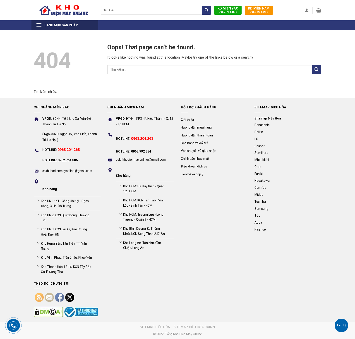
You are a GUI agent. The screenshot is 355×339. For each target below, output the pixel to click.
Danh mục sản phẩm (57, 25)
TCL (257, 215)
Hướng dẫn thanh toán (197, 135)
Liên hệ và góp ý (192, 174)
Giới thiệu (187, 120)
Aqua (258, 222)
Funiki (258, 174)
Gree (257, 167)
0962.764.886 (228, 10)
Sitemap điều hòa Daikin (194, 327)
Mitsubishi (261, 160)
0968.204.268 (259, 10)
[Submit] (206, 10)
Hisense (260, 229)
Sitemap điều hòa (155, 327)
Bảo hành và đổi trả (194, 143)
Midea (258, 194)
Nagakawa (262, 180)
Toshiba (260, 201)
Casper (259, 146)
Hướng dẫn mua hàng (196, 127)
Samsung (261, 208)
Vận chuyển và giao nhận (198, 151)
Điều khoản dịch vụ (194, 166)
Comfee (260, 187)
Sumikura (261, 153)
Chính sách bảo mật (195, 158)
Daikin (258, 132)
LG (256, 139)
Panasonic (261, 125)
